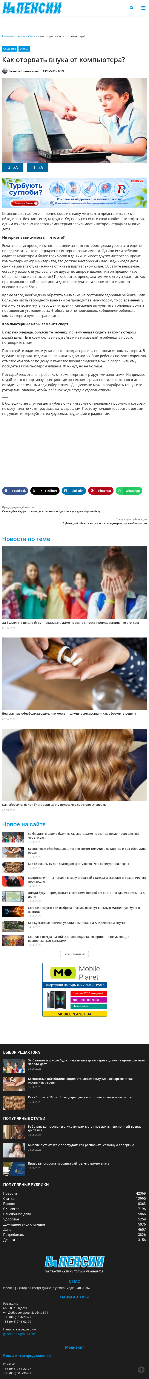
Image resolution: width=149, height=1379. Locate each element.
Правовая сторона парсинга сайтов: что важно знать (68, 1163)
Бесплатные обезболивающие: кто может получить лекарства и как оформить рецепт (69, 713)
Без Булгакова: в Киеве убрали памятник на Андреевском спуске (77, 923)
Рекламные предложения (27, 1355)
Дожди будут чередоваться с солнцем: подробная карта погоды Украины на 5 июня (86, 895)
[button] (143, 8)
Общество (9, 48)
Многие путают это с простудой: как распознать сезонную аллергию (81, 1145)
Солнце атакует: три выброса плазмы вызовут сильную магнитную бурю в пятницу (84, 910)
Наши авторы (74, 1297)
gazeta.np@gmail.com (19, 1334)
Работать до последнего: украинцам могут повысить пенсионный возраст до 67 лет (85, 1128)
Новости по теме (26, 539)
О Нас (74, 1281)
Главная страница (14, 36)
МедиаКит (74, 1347)
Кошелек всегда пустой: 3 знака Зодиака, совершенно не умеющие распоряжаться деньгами (78, 939)
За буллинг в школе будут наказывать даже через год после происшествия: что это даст (70, 623)
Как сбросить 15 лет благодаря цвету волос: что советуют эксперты (54, 805)
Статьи (32, 36)
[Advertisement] (74, 449)
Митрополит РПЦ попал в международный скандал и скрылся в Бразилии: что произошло (87, 880)
